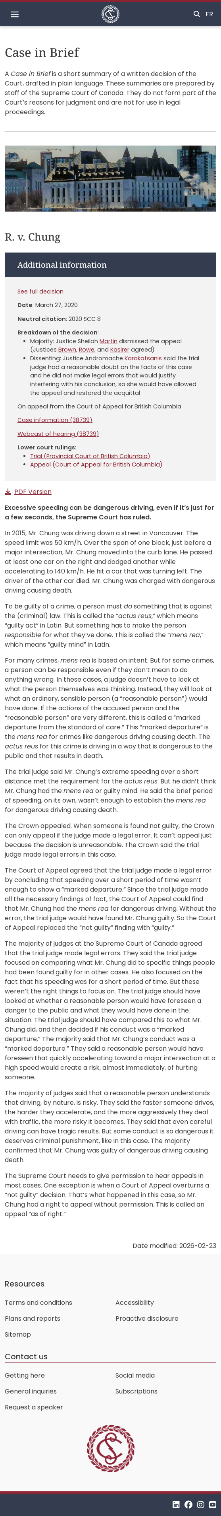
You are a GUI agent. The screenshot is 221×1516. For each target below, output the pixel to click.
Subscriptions (136, 1391)
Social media (135, 1375)
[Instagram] (200, 1504)
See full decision (40, 291)
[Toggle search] (196, 14)
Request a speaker (34, 1407)
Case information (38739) (54, 420)
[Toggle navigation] (15, 14)
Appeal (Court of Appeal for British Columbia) (96, 464)
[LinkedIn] (176, 1504)
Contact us (26, 1356)
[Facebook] (188, 1504)
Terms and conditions (38, 1302)
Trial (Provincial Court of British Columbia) (90, 456)
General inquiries (31, 1391)
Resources (24, 1284)
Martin (108, 341)
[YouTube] (212, 1504)
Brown (67, 350)
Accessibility (134, 1302)
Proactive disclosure (147, 1318)
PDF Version (33, 491)
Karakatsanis (143, 358)
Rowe (86, 350)
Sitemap (18, 1334)
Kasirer (119, 350)
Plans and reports (32, 1318)
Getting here (25, 1375)
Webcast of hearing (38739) (58, 434)
